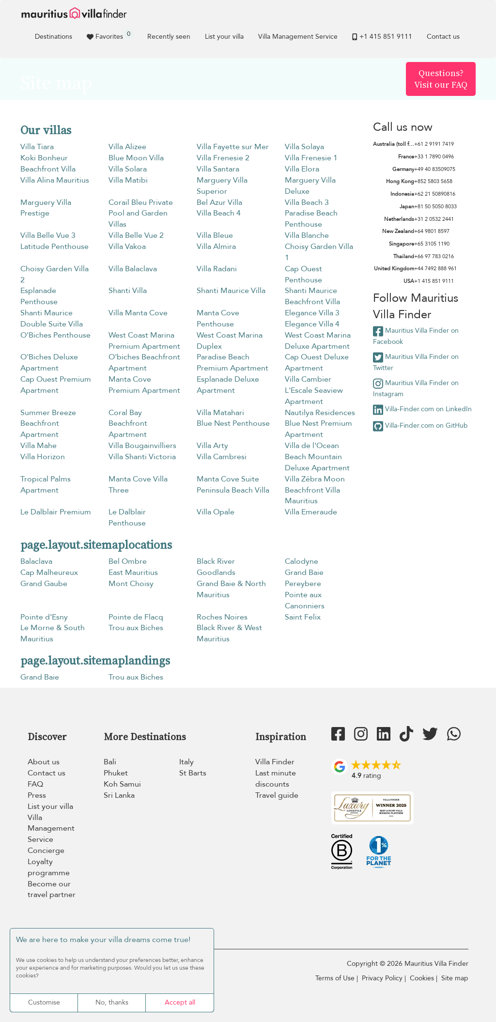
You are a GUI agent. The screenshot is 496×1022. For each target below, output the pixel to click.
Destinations (53, 36)
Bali (110, 762)
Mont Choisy (131, 583)
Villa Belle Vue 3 (48, 235)
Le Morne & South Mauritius (52, 633)
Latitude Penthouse (54, 246)
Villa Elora (302, 169)
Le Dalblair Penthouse (127, 517)
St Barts (192, 773)
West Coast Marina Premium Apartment (144, 341)
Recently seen (168, 36)
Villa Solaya (304, 146)
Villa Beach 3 (307, 202)
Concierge (46, 850)
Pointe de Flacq (135, 617)
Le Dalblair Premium (55, 512)
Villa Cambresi (222, 456)
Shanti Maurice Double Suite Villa (51, 318)
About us (44, 762)
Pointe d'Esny (44, 617)
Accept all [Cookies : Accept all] (180, 1002)
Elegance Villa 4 (312, 324)
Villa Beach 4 (219, 213)
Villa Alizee (127, 146)
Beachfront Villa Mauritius (312, 496)
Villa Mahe (38, 445)
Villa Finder (274, 762)
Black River (216, 561)
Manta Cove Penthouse (218, 318)
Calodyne (301, 561)
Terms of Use (335, 978)
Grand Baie (304, 572)
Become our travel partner (52, 889)
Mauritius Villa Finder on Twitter (416, 362)
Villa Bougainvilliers (142, 445)
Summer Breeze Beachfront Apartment (48, 423)
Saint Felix (303, 617)
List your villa (224, 36)
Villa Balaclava (132, 268)
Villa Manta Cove (138, 313)
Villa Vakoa (127, 246)
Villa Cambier (308, 379)
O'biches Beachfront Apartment (144, 362)
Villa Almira (216, 246)
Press (37, 795)
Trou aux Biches (135, 627)
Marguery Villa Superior (222, 186)
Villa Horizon (42, 456)
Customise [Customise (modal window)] (44, 1002)
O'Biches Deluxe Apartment (49, 362)
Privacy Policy (382, 978)
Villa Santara (218, 169)
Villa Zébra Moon (315, 479)
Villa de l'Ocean (312, 445)
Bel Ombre (127, 561)
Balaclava (36, 561)
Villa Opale (215, 512)
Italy (186, 762)
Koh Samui (122, 784)
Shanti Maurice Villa (231, 290)
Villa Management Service (298, 36)
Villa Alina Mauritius (54, 180)
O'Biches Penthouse (55, 335)
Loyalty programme (49, 867)
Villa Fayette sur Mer (233, 146)
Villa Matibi (128, 180)
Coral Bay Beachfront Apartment (127, 423)
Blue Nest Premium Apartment (318, 429)
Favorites (110, 35)
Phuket (116, 773)
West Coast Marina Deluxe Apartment (318, 341)
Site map (454, 978)
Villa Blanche (307, 235)
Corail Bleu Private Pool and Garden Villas (140, 213)
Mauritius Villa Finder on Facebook (416, 335)
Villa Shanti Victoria (142, 456)
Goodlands (216, 572)
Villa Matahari (220, 412)
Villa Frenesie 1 (311, 158)
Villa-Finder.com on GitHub (420, 426)
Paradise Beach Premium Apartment (232, 362)
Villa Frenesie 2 (223, 158)
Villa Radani (217, 268)
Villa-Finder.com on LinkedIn (422, 410)
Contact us (443, 36)
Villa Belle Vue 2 (136, 235)
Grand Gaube (43, 583)
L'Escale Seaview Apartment (314, 396)
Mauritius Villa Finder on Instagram (416, 388)
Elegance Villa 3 (312, 313)
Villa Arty (212, 445)
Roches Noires (222, 617)
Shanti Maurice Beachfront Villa (312, 296)
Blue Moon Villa (136, 158)
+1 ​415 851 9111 (382, 36)
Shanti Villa (127, 290)
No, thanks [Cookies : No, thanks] (111, 1002)
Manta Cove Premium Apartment (144, 385)
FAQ (35, 784)
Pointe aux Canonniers (305, 600)
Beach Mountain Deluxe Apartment (317, 462)
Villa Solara (127, 169)
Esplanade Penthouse (39, 296)
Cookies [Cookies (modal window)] (422, 978)
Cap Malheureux (49, 572)
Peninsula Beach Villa (233, 490)
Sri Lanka (119, 795)
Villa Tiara (37, 146)
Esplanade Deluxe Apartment (228, 385)
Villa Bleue (215, 235)
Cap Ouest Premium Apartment (55, 385)
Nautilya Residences (320, 412)
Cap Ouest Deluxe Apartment (317, 362)
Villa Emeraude (311, 512)
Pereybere (303, 583)
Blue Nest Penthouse (233, 423)
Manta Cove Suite (228, 479)
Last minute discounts (275, 779)
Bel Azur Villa (219, 202)
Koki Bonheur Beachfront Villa (48, 163)
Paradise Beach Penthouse (311, 219)
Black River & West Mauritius (229, 633)
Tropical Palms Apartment (45, 485)
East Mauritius (133, 572)
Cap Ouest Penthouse (303, 274)
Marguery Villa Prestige (45, 208)
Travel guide (276, 795)
